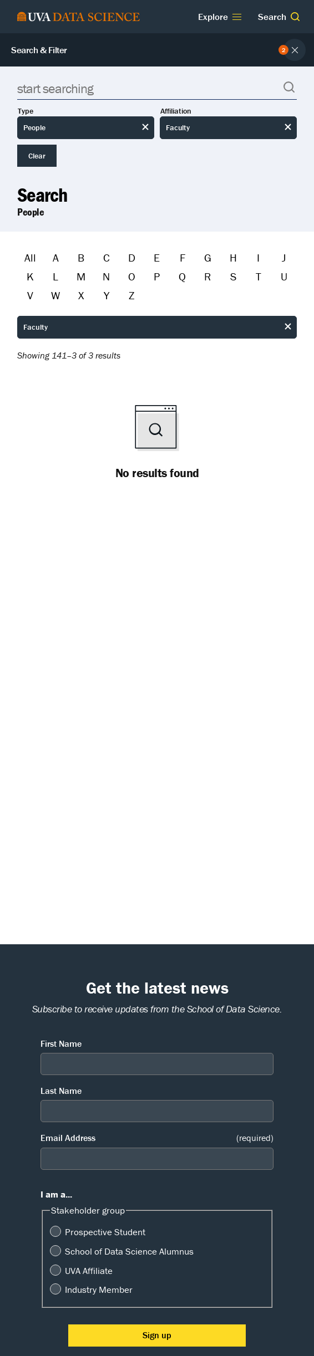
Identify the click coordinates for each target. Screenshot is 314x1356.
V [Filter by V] (30, 295)
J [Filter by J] (284, 257)
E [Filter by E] (157, 257)
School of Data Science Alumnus (129, 1251)
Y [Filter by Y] (106, 295)
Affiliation (175, 111)
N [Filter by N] (106, 276)
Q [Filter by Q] (182, 276)
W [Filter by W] (55, 295)
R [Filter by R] (207, 276)
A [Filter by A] (56, 257)
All (30, 257)
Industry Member (99, 1289)
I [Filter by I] (258, 257)
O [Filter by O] (131, 276)
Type (25, 111)
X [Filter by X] (81, 295)
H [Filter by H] (233, 257)
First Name (61, 1043)
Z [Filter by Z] (131, 295)
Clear (36, 156)
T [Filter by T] (258, 276)
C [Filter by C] (106, 257)
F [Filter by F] (182, 257)
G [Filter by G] (207, 257)
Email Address (157, 1137)
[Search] (156, 88)
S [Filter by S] (233, 276)
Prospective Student (105, 1232)
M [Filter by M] (81, 276)
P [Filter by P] (157, 276)
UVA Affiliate (89, 1271)
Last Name (61, 1090)
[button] (295, 16)
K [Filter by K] (30, 276)
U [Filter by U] (284, 276)
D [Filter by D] (131, 257)
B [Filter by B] (81, 257)
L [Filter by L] (55, 276)
